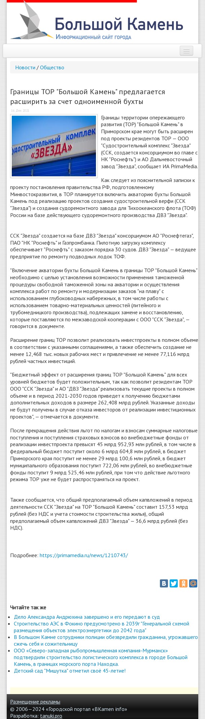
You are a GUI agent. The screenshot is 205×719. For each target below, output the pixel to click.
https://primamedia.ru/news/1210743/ (84, 555)
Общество (52, 67)
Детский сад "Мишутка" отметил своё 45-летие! (70, 670)
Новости (25, 67)
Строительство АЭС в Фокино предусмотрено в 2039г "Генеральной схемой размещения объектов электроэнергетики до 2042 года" (101, 627)
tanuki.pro (51, 715)
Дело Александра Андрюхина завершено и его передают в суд (87, 616)
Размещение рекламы (35, 701)
